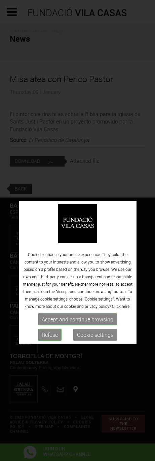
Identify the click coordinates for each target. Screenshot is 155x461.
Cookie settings (95, 342)
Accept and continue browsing (77, 326)
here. (126, 313)
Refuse (50, 342)
